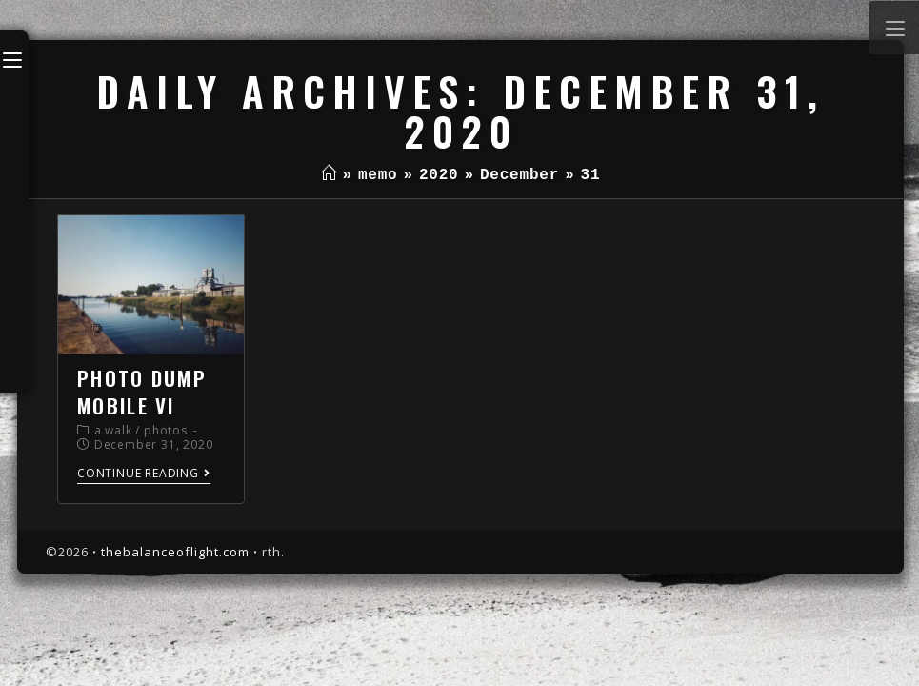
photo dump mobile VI (142, 391)
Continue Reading (143, 474)
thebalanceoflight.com (175, 551)
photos (166, 430)
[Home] (329, 175)
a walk (113, 430)
